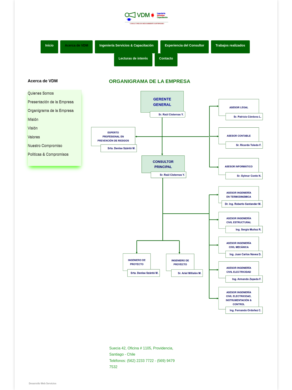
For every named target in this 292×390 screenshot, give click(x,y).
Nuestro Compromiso (45, 145)
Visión (33, 128)
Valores (34, 137)
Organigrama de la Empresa (51, 110)
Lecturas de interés (133, 58)
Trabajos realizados (230, 45)
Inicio (49, 45)
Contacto (166, 58)
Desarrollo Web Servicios (42, 383)
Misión (33, 119)
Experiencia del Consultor (184, 45)
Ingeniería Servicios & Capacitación (126, 45)
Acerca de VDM (76, 45)
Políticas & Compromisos (48, 154)
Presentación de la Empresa (51, 102)
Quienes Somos (41, 93)
